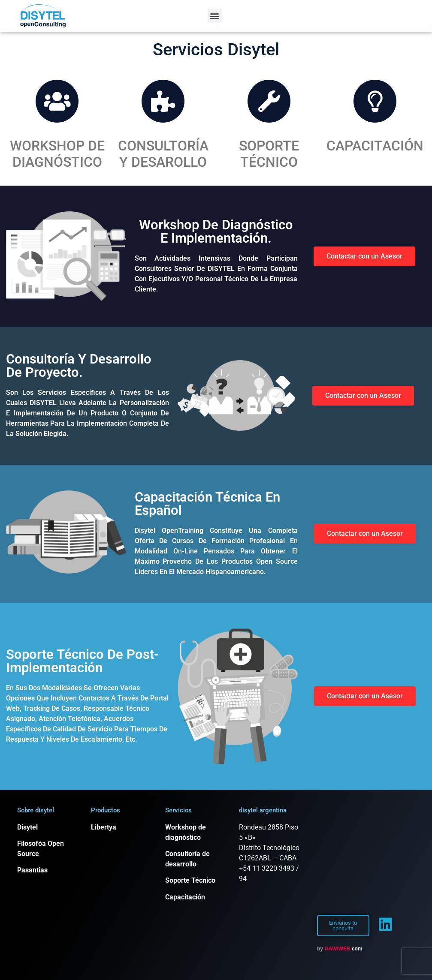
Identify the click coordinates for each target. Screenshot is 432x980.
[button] (215, 16)
